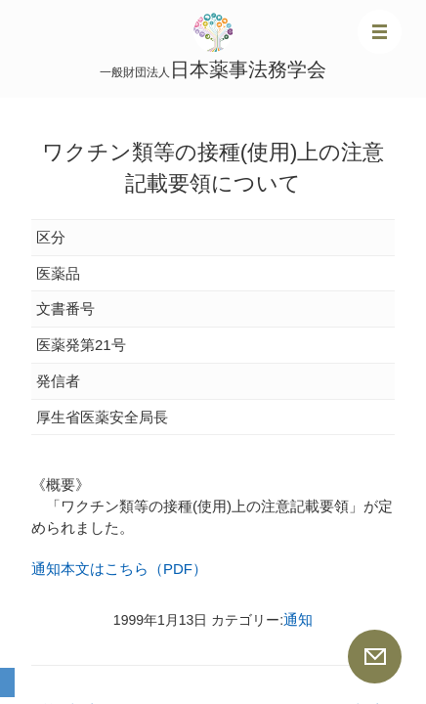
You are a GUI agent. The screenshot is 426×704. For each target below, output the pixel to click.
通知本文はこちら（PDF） (119, 568)
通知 (298, 619)
